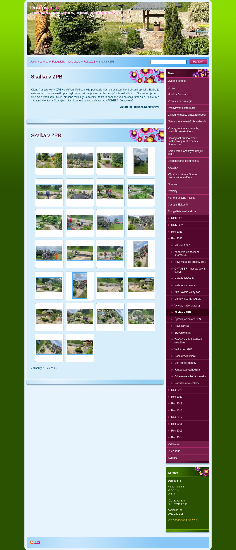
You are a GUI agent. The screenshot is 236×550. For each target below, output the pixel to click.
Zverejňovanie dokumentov (183, 160)
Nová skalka (181, 325)
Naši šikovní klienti (185, 356)
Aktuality (173, 167)
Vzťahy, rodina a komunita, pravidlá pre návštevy (183, 130)
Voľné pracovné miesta (181, 197)
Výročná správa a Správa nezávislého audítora (182, 176)
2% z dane (174, 451)
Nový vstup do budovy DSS (190, 261)
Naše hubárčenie (184, 278)
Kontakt (172, 457)
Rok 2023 (176, 231)
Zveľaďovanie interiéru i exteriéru (188, 341)
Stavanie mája (182, 332)
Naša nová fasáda (185, 285)
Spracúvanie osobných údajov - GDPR (186, 153)
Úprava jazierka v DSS (187, 319)
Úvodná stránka (39, 61)
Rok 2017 (176, 417)
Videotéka (174, 444)
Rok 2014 (176, 437)
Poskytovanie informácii (181, 108)
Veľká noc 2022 (183, 349)
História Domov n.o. (179, 94)
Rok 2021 (176, 390)
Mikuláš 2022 (182, 245)
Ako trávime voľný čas (187, 292)
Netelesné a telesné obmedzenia (187, 121)
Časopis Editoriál (178, 204)
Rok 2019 (176, 403)
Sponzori (173, 184)
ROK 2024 (177, 224)
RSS (37, 542)
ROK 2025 (177, 218)
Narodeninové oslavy (186, 383)
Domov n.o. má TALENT (188, 298)
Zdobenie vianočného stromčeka (187, 254)
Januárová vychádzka (187, 369)
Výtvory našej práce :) (187, 305)
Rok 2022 (89, 61)
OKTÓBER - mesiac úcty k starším (189, 270)
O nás (171, 87)
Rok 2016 (176, 423)
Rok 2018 (176, 410)
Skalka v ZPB (182, 312)
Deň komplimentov (185, 362)
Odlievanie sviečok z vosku (190, 376)
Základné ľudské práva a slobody (187, 114)
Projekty (172, 191)
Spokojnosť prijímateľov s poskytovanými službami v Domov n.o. (183, 141)
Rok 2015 (176, 430)
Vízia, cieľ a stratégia (180, 101)
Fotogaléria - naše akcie (66, 61)
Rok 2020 (176, 396)
